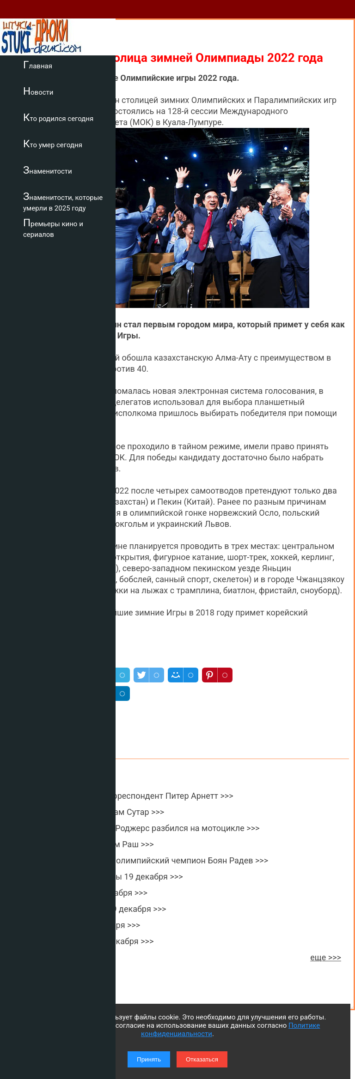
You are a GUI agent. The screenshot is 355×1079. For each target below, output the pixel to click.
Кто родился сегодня (58, 117)
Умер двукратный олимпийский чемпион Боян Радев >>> (156, 860)
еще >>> (325, 957)
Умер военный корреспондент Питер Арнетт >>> (138, 796)
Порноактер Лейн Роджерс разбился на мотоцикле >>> (151, 828)
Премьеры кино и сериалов (53, 228)
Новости (38, 91)
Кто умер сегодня (52, 144)
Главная (37, 65)
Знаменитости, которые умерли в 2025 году (63, 201)
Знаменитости (47, 170)
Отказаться (202, 1059)
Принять (149, 1059)
